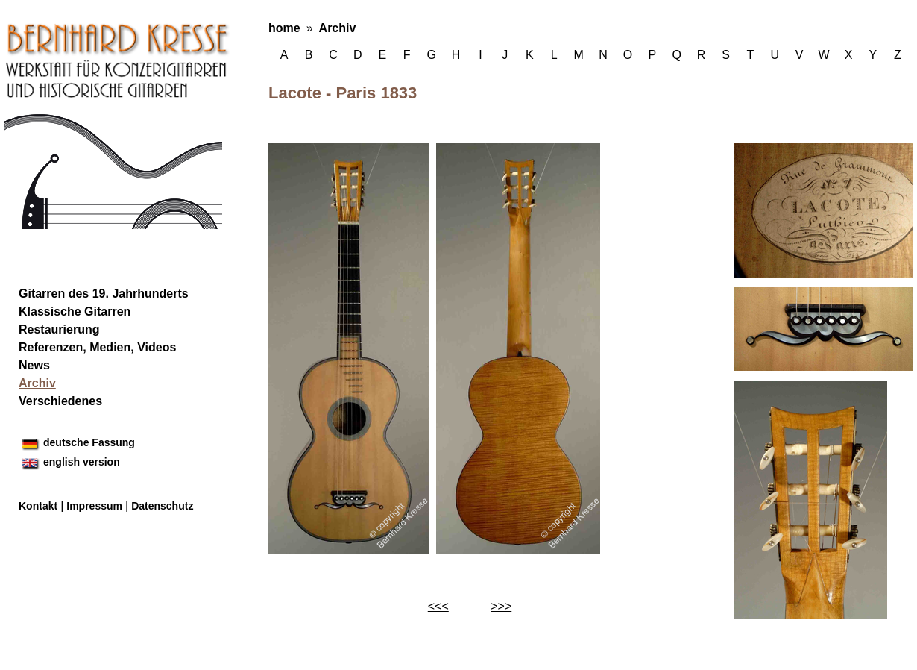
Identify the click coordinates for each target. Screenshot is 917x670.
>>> (501, 606)
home (284, 28)
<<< (438, 606)
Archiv (337, 28)
